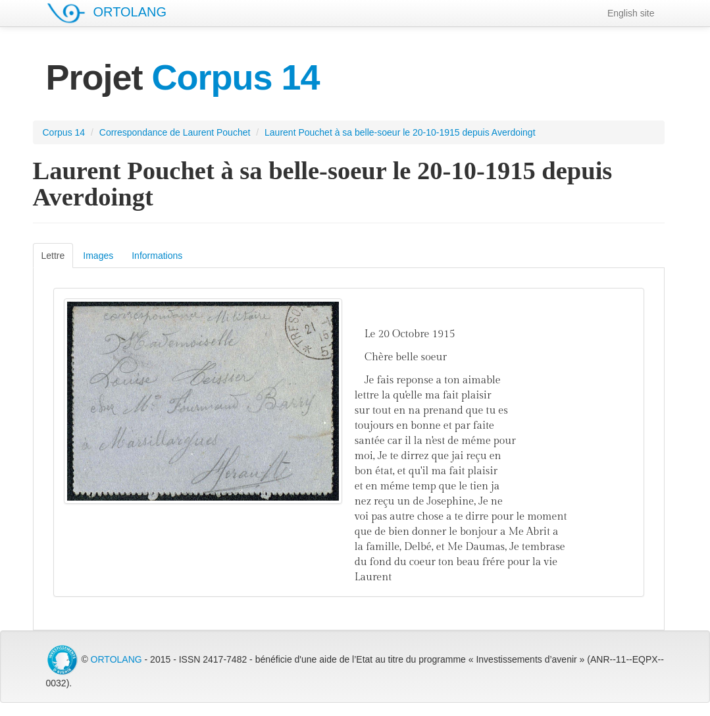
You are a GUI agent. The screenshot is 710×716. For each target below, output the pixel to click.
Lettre (53, 255)
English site (631, 13)
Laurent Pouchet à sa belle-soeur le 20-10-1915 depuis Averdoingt (400, 132)
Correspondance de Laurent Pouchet (175, 132)
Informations (157, 255)
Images (98, 255)
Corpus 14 (64, 132)
